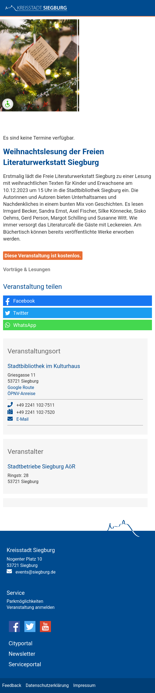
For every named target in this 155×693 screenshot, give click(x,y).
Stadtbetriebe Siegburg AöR (41, 466)
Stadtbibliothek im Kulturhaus (43, 366)
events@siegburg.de (36, 572)
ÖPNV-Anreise (21, 393)
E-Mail (22, 419)
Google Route (20, 387)
